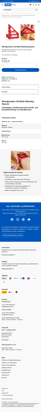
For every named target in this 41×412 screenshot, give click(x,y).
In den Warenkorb (20, 70)
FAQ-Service (5, 375)
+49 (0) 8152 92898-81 (8, 313)
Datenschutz (5, 393)
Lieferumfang (6, 87)
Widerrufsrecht (6, 372)
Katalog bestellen (8, 268)
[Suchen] (20, 10)
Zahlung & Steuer (7, 367)
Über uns (4, 377)
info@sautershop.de (35, 1)
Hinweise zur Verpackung (9, 362)
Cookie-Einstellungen (7, 395)
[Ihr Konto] (33, 4)
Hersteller (5, 91)
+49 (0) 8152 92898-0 (9, 1)
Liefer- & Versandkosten (9, 365)
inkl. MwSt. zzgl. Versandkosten (6, 61)
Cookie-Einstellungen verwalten (13, 235)
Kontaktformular (6, 370)
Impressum (4, 388)
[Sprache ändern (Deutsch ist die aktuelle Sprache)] (30, 4)
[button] (20, 65)
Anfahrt (6, 340)
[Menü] (2, 4)
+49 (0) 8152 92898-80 (8, 305)
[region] (20, 32)
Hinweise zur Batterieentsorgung (11, 360)
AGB (3, 390)
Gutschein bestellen (9, 255)
